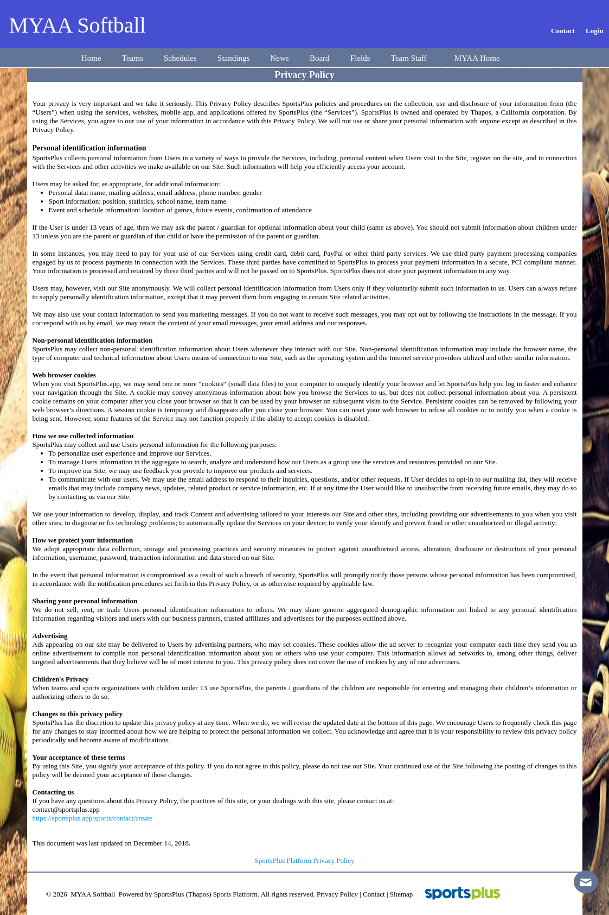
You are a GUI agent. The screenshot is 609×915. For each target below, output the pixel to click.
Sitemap (401, 894)
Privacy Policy (337, 894)
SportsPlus (169, 894)
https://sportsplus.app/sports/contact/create (92, 818)
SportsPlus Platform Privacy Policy (305, 860)
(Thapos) (198, 894)
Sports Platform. (236, 894)
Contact (373, 894)
